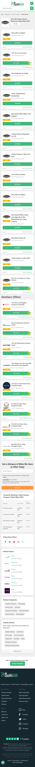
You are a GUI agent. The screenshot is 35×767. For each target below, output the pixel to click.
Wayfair (13, 569)
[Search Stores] (32, 8)
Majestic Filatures (10, 631)
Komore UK (30, 357)
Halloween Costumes (10, 642)
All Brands (4, 701)
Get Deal (17, 43)
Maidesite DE (29, 377)
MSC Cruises (8, 635)
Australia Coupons (5, 684)
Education (17, 607)
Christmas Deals (23, 701)
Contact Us (4, 714)
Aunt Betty (16, 638)
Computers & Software (11, 610)
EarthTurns (14, 562)
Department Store (23, 610)
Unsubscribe (6, 479)
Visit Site (15, 24)
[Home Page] (2, 14)
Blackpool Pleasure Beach (12, 645)
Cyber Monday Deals (24, 698)
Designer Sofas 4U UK (27, 418)
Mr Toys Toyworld (18, 635)
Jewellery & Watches (10, 603)
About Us (4, 711)
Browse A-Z (17, 651)
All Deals (3, 704)
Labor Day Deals (23, 695)
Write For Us (4, 717)
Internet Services (9, 614)
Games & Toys (9, 607)
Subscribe (17, 488)
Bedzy (13, 576)
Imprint (3, 720)
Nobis (22, 638)
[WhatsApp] (3, 762)
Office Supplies (20, 614)
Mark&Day (30, 458)
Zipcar (13, 556)
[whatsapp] (23, 542)
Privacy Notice (15, 760)
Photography (21, 603)
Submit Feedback (17, 663)
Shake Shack (20, 631)
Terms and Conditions (17, 762)
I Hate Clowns (24, 14)
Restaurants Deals (6, 698)
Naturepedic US (29, 438)
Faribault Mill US (29, 397)
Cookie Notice (24, 760)
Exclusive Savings (6, 692)
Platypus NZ (8, 638)
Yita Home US (29, 337)
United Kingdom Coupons (27, 684)
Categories (7, 14)
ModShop (14, 582)
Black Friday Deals (24, 692)
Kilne (12, 589)
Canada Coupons (15, 684)
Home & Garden (15, 14)
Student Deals (5, 695)
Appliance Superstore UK (27, 317)
